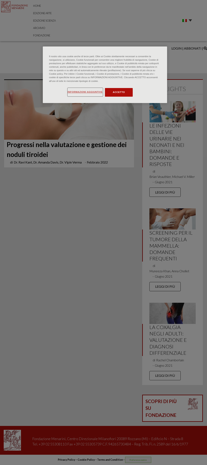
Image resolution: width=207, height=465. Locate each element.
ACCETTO (119, 92)
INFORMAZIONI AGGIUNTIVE (85, 92)
